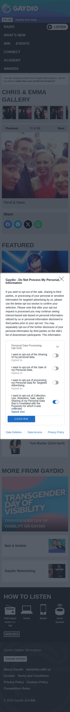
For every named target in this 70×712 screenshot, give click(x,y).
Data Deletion (14, 432)
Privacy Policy (56, 432)
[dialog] (35, 356)
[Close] (62, 280)
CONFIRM (21, 419)
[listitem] (35, 346)
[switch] (56, 355)
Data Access (34, 432)
